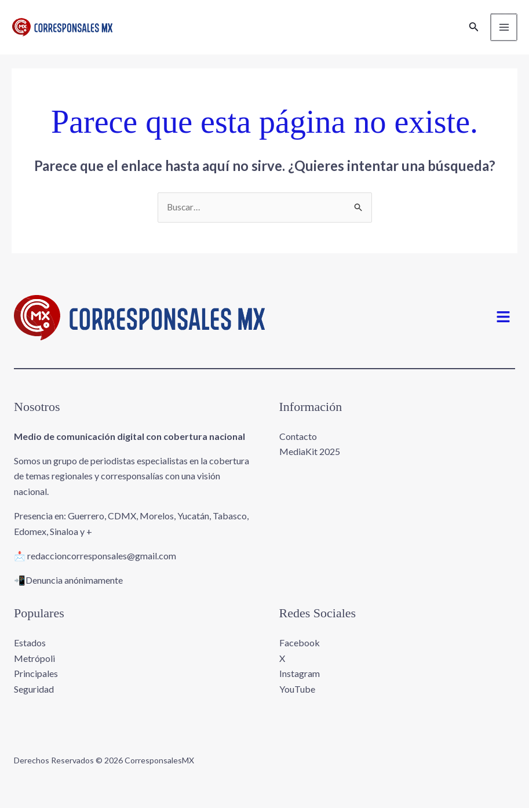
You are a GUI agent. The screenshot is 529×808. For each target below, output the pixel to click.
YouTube (297, 696)
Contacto (298, 444)
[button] (473, 31)
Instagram (299, 681)
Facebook (299, 650)
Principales (36, 681)
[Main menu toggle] (502, 31)
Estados (30, 650)
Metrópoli (34, 665)
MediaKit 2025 (309, 459)
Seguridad (34, 696)
